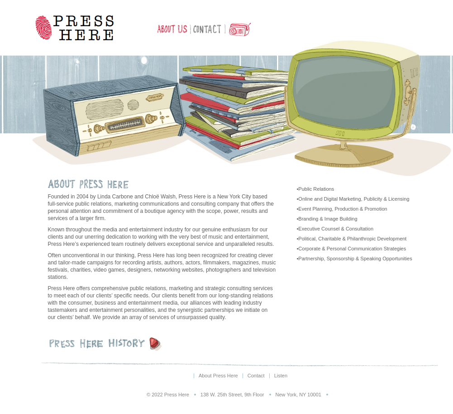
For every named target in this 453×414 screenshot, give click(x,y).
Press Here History (116, 344)
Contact (207, 29)
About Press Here (173, 29)
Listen (238, 29)
